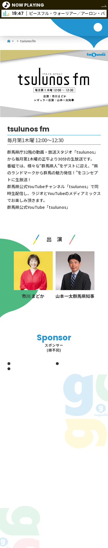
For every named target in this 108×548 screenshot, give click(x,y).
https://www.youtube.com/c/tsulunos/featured (54, 214)
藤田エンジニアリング (26, 363)
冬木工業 (65, 363)
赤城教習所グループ (24, 368)
